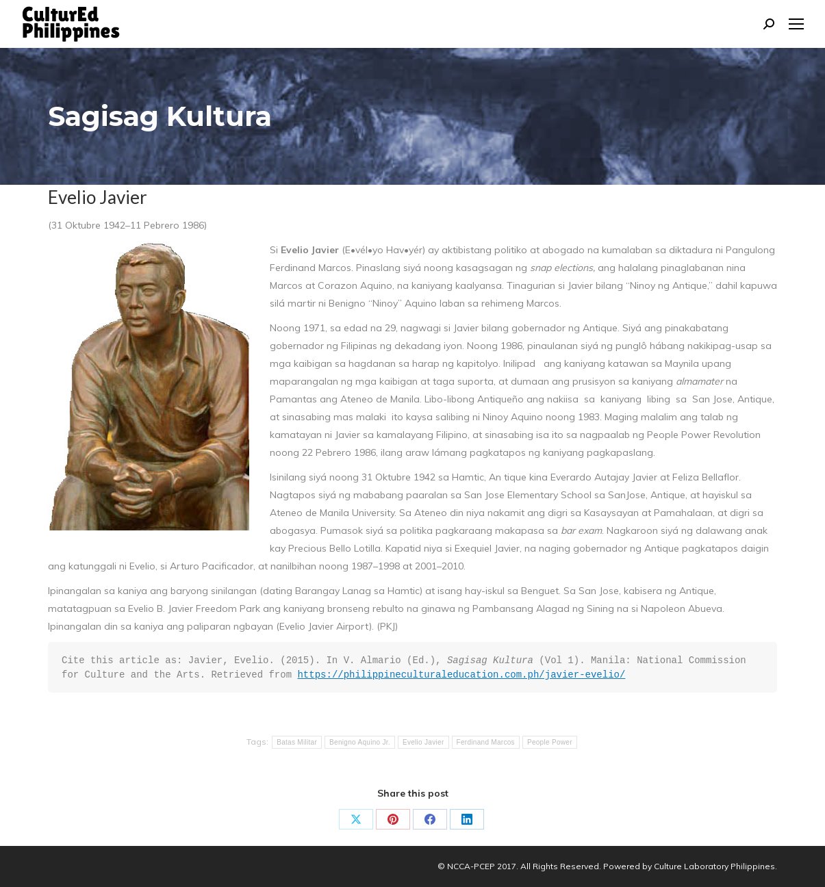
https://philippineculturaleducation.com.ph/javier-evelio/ (461, 674)
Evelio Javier (423, 742)
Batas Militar (297, 742)
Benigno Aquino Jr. (359, 742)
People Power (549, 742)
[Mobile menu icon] (796, 24)
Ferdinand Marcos (486, 742)
